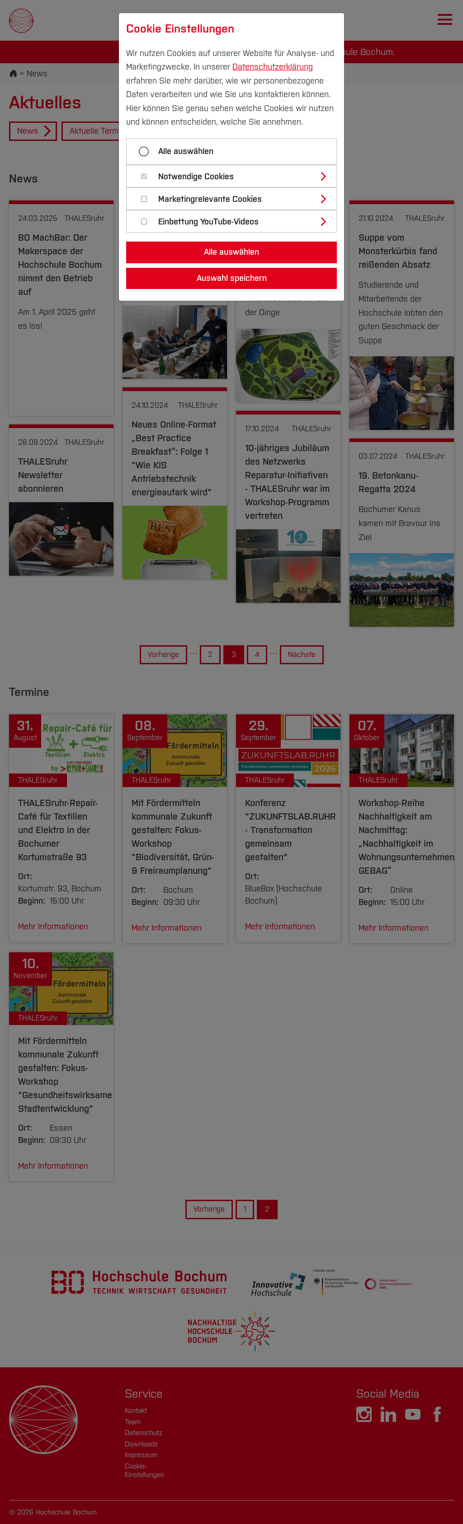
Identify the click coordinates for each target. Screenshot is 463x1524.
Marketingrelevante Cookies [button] (210, 199)
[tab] (235, 176)
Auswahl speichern (232, 278)
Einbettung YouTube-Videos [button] (208, 222)
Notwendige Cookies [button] (196, 177)
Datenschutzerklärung (272, 67)
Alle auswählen (185, 151)
